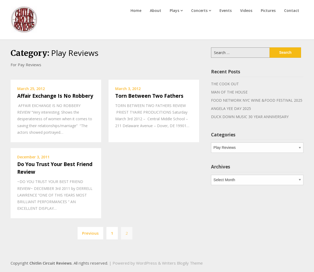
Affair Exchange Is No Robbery (55, 95)
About (155, 10)
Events (225, 10)
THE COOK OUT (225, 83)
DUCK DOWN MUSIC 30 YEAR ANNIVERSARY (250, 116)
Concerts (199, 10)
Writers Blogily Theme (182, 263)
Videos (246, 10)
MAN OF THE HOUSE (229, 92)
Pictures (268, 10)
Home (136, 10)
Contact (291, 10)
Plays (174, 10)
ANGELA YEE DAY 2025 (231, 108)
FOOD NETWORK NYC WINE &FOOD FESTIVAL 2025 (256, 100)
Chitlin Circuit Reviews (50, 263)
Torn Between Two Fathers (149, 95)
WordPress (146, 263)
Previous (90, 233)
